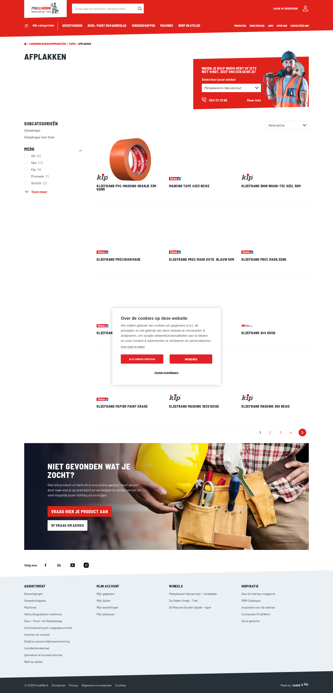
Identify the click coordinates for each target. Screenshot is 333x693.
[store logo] (45, 8)
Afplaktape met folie (39, 137)
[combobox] (108, 8)
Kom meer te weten (133, 346)
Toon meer (39, 192)
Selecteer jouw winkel (219, 79)
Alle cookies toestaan (142, 359)
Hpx (37, 162)
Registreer (291, 8)
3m (36, 156)
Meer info (254, 100)
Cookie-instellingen (166, 372)
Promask (40, 176)
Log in (277, 8)
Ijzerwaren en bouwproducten (47, 43)
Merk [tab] (29, 149)
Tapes (72, 43)
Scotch (39, 183)
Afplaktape (32, 130)
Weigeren (191, 359)
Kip (36, 169)
